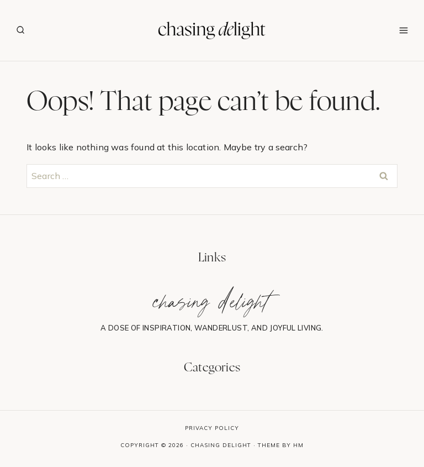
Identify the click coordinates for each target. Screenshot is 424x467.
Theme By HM (281, 445)
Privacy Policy (212, 428)
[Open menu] (403, 30)
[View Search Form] (20, 30)
